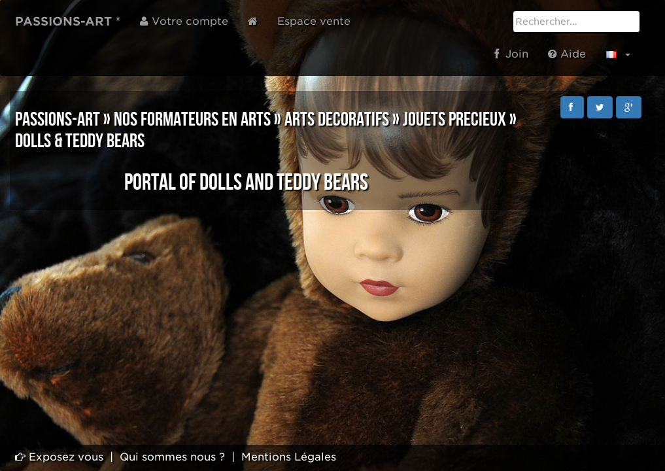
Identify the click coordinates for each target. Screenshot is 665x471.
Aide (567, 54)
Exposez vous (59, 457)
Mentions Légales (288, 457)
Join (511, 54)
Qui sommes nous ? (172, 457)
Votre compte (184, 21)
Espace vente (313, 21)
